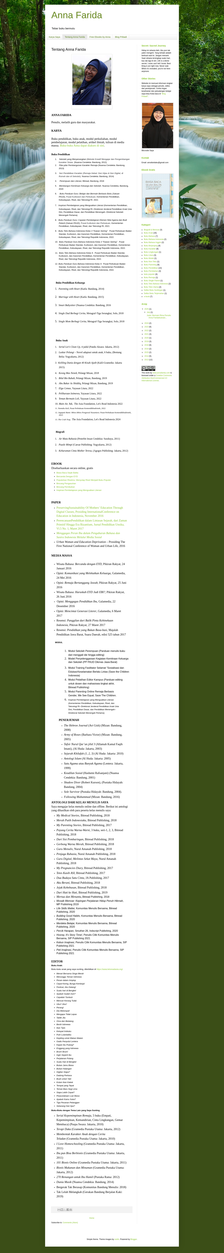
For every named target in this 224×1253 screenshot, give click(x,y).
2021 (147, 334)
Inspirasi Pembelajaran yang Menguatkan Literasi (78, 490)
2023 (147, 327)
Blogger (134, 1239)
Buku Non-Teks (150, 261)
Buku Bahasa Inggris (152, 242)
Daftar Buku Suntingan (153, 290)
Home (91, 1218)
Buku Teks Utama (151, 287)
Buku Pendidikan (151, 268)
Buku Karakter (150, 249)
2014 (147, 356)
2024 (147, 323)
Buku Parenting (150, 265)
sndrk (116, 1239)
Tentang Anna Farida (75, 37)
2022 (147, 330)
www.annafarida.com (161, 373)
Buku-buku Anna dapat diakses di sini (82, 145)
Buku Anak (148, 233)
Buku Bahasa (149, 236)
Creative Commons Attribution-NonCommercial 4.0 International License (157, 378)
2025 (147, 309)
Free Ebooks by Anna (100, 37)
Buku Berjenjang (151, 246)
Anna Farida (76, 15)
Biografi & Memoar (151, 230)
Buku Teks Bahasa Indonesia (156, 284)
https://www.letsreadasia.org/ (109, 969)
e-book (147, 296)
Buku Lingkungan (151, 252)
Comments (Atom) (70, 1222)
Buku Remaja (149, 277)
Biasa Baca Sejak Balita (67, 473)
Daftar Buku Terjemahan (154, 293)
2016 (147, 349)
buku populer (149, 274)
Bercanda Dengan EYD (67, 476)
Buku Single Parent (152, 281)
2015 (147, 352)
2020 (147, 338)
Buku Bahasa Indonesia (154, 239)
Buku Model (149, 258)
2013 (147, 360)
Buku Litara (148, 255)
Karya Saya (54, 37)
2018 (147, 345)
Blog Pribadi (121, 37)
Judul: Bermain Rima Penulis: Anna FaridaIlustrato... (158, 316)
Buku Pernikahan (151, 271)
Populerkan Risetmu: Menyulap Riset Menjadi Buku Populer (83, 480)
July (149, 312)
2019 (147, 341)
